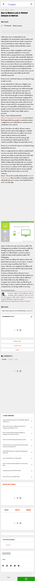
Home (2, 9)
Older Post (17, 345)
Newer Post (17, 341)
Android (6, 9)
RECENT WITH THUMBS (9, 484)
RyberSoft (8, 545)
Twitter (28, 301)
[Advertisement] (17, 201)
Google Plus (14, 301)
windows (12, 9)
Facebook (22, 301)
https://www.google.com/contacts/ (12, 118)
